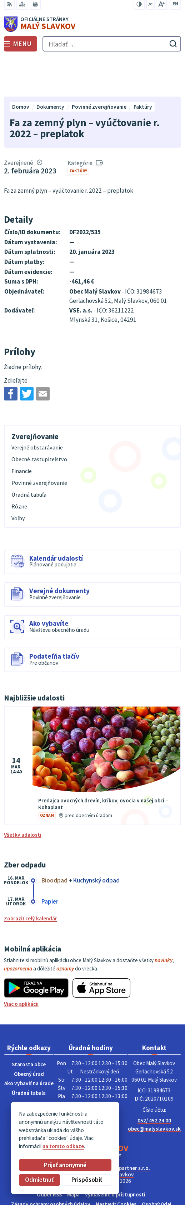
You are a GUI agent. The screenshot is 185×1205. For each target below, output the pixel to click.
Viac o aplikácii (21, 964)
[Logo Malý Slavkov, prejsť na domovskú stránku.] (92, 24)
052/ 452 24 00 (154, 1081)
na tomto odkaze (63, 1146)
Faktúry (78, 131)
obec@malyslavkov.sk (154, 1089)
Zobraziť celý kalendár (30, 879)
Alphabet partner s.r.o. (123, 1128)
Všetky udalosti (22, 795)
